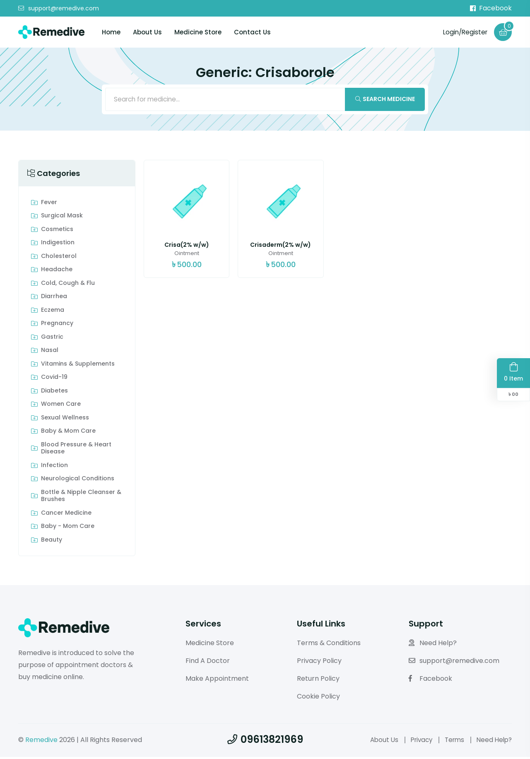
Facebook (491, 8)
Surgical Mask (62, 218)
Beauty (51, 542)
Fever (49, 204)
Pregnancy (57, 325)
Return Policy (318, 680)
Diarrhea (54, 298)
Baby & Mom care (68, 433)
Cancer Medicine (66, 515)
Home (111, 32)
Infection (54, 467)
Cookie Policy (318, 698)
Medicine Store (198, 32)
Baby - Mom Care (67, 528)
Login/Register (463, 32)
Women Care (61, 406)
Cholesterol (59, 258)
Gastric (52, 339)
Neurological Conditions (77, 480)
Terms (451, 741)
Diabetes (54, 393)
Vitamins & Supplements (78, 366)
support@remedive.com (58, 9)
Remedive (41, 741)
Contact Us (252, 32)
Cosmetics (57, 231)
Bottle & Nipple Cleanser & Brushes (81, 498)
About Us (147, 32)
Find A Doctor (208, 662)
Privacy (417, 741)
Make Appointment (217, 680)
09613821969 (265, 741)
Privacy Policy (319, 662)
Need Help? (433, 645)
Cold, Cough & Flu (68, 285)
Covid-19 (54, 379)
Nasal (49, 352)
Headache (56, 271)
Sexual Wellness (65, 420)
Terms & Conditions (329, 645)
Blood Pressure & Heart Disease (76, 450)
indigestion (58, 244)
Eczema (52, 312)
